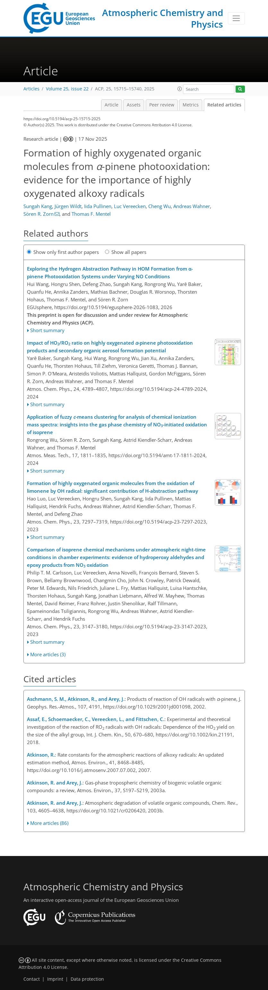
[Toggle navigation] (236, 18)
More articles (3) (47, 654)
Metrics (191, 105)
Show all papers (125, 252)
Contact (31, 979)
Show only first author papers (63, 252)
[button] (179, 89)
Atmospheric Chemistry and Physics (162, 18)
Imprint (55, 979)
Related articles (224, 105)
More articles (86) (49, 823)
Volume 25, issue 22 (67, 89)
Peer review (161, 105)
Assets (134, 105)
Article (111, 105)
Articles (31, 89)
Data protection (87, 979)
